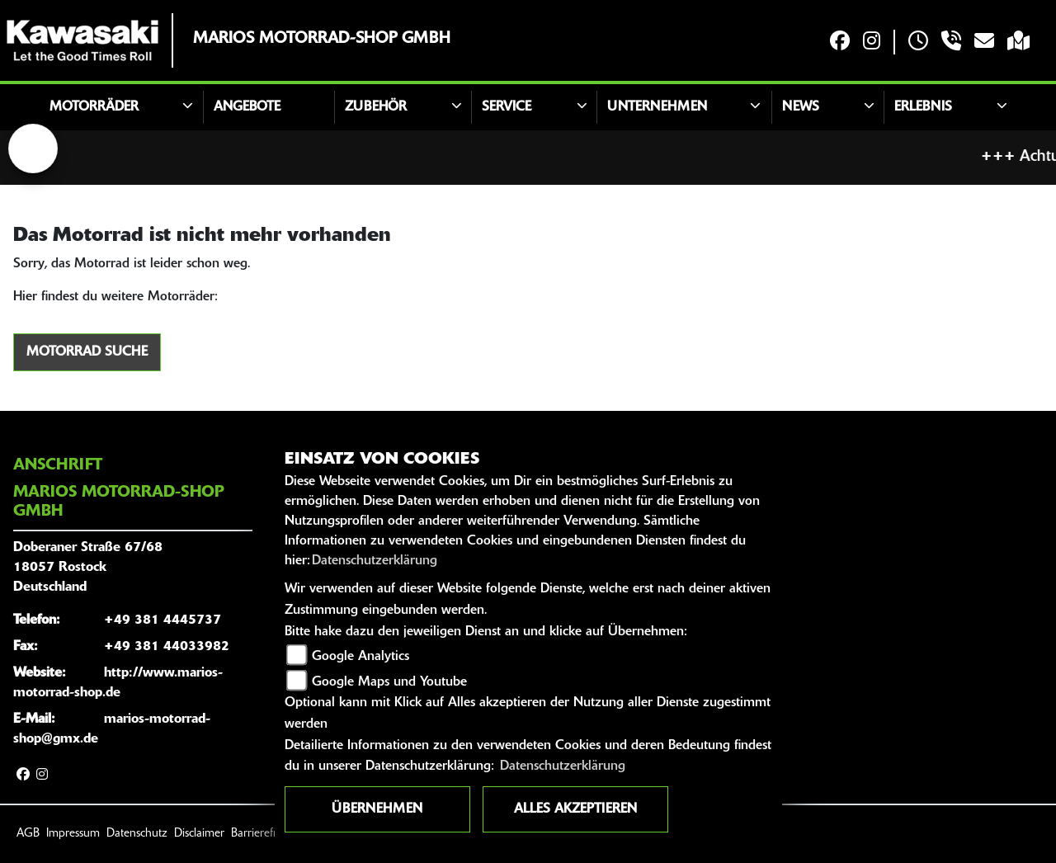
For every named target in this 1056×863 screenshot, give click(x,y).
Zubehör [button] (376, 107)
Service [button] (506, 107)
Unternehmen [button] (657, 107)
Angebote (247, 107)
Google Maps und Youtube (389, 682)
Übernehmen (377, 809)
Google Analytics (360, 656)
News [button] (800, 107)
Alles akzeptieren (575, 809)
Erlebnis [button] (923, 107)
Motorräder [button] (94, 107)
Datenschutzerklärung (374, 561)
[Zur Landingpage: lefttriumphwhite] (33, 148)
